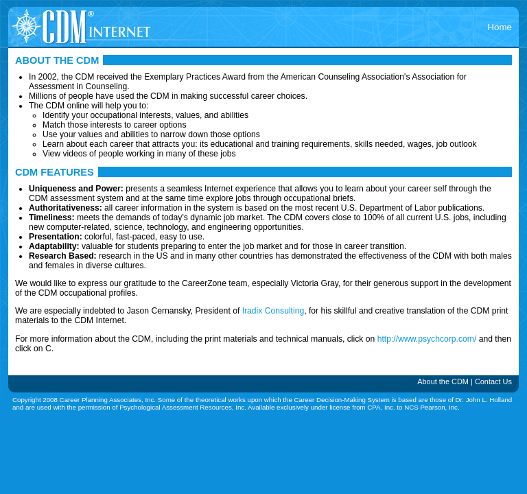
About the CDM (443, 381)
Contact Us (493, 381)
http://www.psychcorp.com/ (427, 339)
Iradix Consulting (273, 311)
